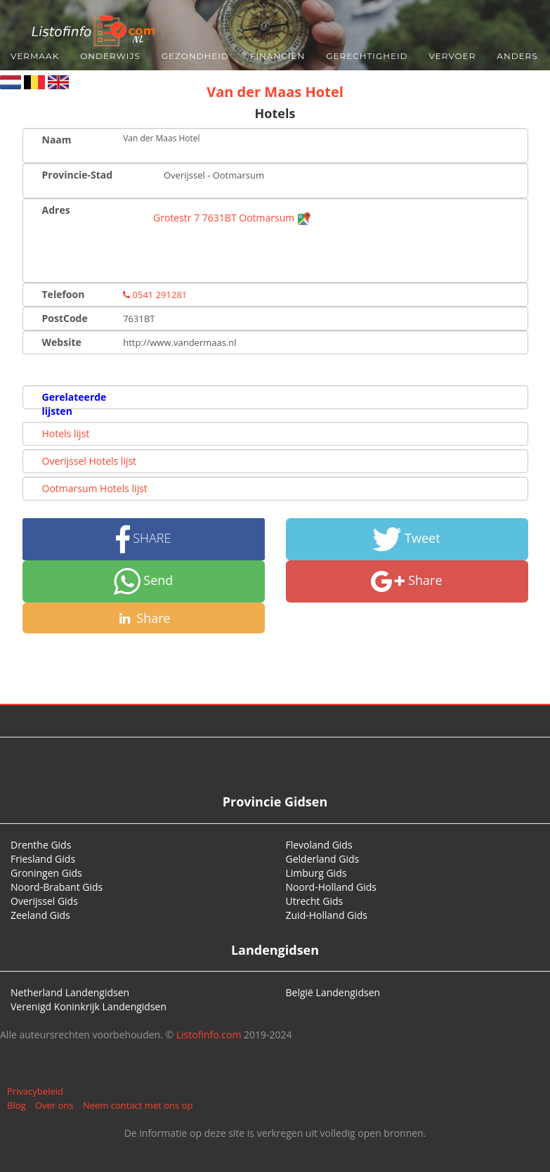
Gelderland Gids (323, 858)
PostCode (65, 318)
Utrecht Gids (314, 901)
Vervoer (452, 56)
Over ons (54, 1105)
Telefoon (63, 294)
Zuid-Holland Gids (327, 915)
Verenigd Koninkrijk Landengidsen (88, 1006)
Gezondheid (195, 56)
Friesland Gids (43, 858)
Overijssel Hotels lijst (89, 461)
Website (61, 342)
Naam (57, 139)
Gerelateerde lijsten (74, 404)
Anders (517, 56)
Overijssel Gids (44, 901)
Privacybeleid (35, 1091)
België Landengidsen (333, 992)
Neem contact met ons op (137, 1105)
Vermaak (35, 56)
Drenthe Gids (41, 844)
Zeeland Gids (40, 915)
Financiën (277, 56)
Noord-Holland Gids (331, 887)
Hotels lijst (66, 433)
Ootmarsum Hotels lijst (95, 488)
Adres (56, 210)
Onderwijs (110, 56)
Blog (16, 1105)
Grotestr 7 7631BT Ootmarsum (232, 217)
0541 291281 (155, 294)
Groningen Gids (46, 873)
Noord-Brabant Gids (57, 887)
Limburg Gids (316, 873)
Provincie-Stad (77, 174)
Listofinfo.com (209, 1034)
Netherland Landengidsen (70, 992)
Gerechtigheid (366, 56)
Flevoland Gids (319, 844)
